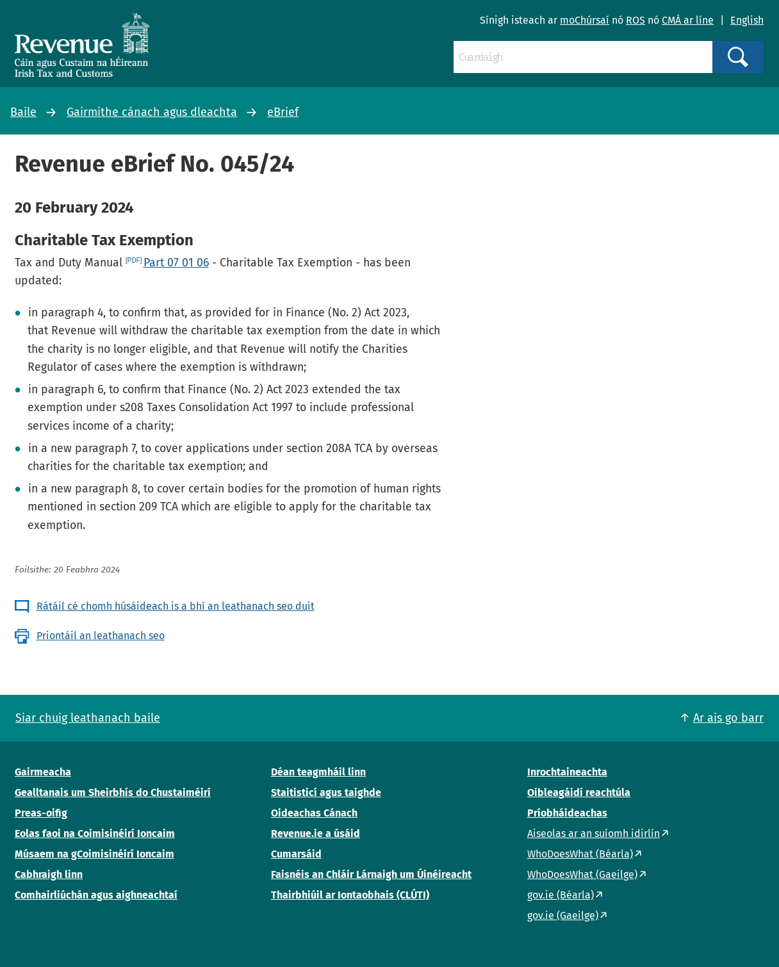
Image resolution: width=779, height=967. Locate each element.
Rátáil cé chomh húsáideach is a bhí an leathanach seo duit (176, 606)
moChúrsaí (584, 20)
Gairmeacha (43, 772)
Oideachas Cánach (314, 813)
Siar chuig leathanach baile (87, 718)
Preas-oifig (41, 813)
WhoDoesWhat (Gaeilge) (582, 874)
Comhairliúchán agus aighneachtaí (96, 895)
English (747, 20)
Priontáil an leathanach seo (101, 636)
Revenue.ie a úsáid (315, 833)
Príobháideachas (567, 813)
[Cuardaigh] (583, 57)
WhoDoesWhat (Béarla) (580, 854)
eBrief (283, 112)
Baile (23, 112)
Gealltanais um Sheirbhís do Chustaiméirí (113, 792)
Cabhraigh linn (49, 874)
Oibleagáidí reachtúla (578, 792)
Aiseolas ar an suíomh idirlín (593, 833)
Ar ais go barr (728, 718)
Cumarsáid (296, 854)
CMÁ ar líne (688, 20)
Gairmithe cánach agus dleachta (152, 112)
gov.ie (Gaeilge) (562, 915)
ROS (635, 20)
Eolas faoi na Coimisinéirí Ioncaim (95, 833)
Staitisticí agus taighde (326, 792)
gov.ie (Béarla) (560, 895)
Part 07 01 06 (176, 263)
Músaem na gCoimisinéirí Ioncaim (94, 854)
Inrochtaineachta (567, 772)
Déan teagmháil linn (318, 772)
